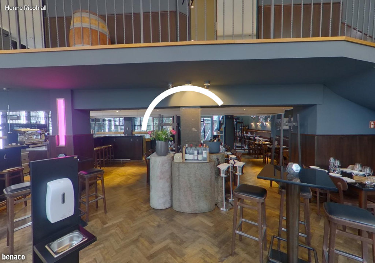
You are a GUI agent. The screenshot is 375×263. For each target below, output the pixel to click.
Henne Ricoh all (26, 8)
